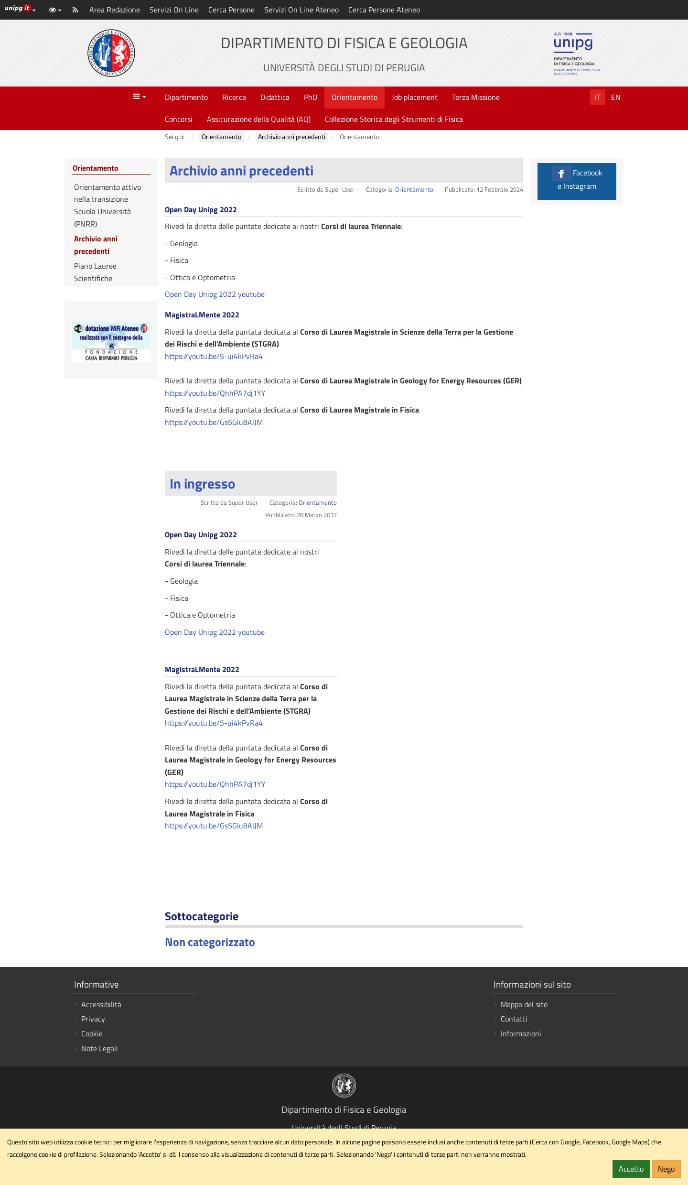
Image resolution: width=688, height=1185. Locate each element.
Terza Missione (476, 97)
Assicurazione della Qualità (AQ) (259, 119)
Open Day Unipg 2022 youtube (215, 294)
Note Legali (99, 1048)
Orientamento (354, 97)
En (616, 97)
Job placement (415, 97)
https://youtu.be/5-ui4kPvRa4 (214, 356)
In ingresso (202, 483)
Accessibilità (101, 1004)
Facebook (577, 179)
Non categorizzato (210, 941)
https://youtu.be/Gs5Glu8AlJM (214, 422)
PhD (310, 97)
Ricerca (234, 97)
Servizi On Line (174, 9)
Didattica (275, 97)
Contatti (514, 1018)
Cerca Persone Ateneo (384, 9)
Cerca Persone (231, 9)
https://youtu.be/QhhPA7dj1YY (215, 393)
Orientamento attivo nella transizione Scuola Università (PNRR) (107, 205)
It (598, 97)
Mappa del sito (524, 1004)
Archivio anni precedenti (241, 170)
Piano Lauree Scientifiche (95, 272)
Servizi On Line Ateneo (301, 9)
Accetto (631, 1168)
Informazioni (521, 1033)
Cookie (92, 1033)
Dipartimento (186, 97)
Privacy (93, 1018)
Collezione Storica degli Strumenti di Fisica (394, 119)
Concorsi (179, 119)
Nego (666, 1168)
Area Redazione (114, 9)
